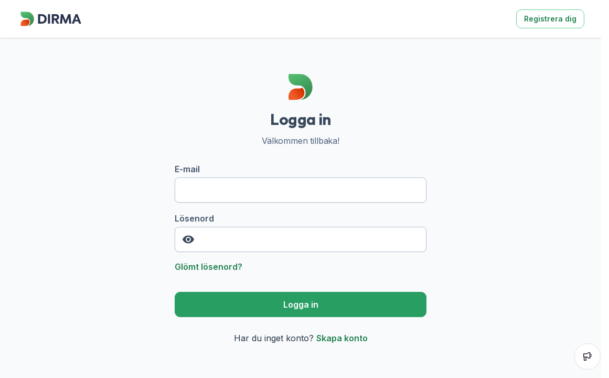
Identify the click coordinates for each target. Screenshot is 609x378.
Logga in (300, 304)
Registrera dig (550, 18)
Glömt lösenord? (208, 266)
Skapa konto (342, 338)
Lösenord (300, 232)
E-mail (300, 183)
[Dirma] (50, 26)
